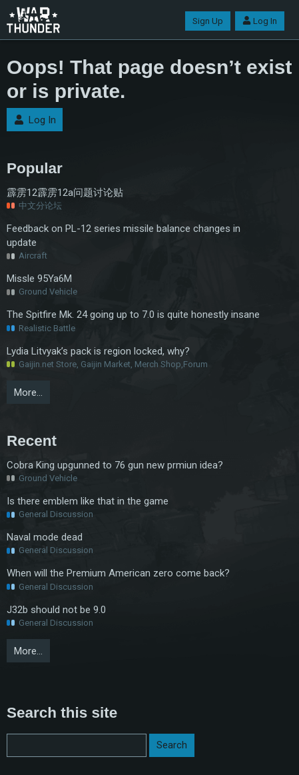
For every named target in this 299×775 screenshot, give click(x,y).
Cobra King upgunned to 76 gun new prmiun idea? (115, 465)
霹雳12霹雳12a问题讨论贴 (65, 193)
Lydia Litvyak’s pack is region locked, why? (98, 351)
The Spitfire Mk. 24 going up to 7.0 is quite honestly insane (133, 315)
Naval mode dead (45, 537)
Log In (259, 21)
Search (171, 745)
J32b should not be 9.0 (56, 610)
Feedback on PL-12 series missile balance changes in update (123, 236)
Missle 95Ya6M (39, 279)
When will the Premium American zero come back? (118, 573)
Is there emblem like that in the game (87, 501)
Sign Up (207, 21)
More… (28, 392)
